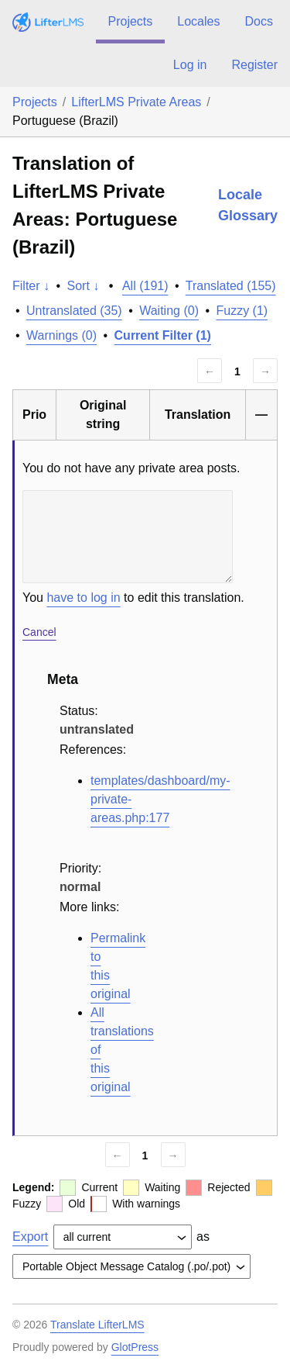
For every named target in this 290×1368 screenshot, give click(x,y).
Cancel (39, 632)
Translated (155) (231, 285)
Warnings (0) (61, 335)
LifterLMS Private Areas (136, 102)
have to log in (83, 597)
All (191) (145, 285)
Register (254, 64)
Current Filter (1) (162, 335)
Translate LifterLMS (97, 1324)
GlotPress (135, 1347)
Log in (190, 64)
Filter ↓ (30, 285)
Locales (198, 21)
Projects (130, 21)
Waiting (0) (169, 310)
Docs (258, 21)
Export (30, 1236)
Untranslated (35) (74, 310)
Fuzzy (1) (242, 310)
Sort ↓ (83, 285)
